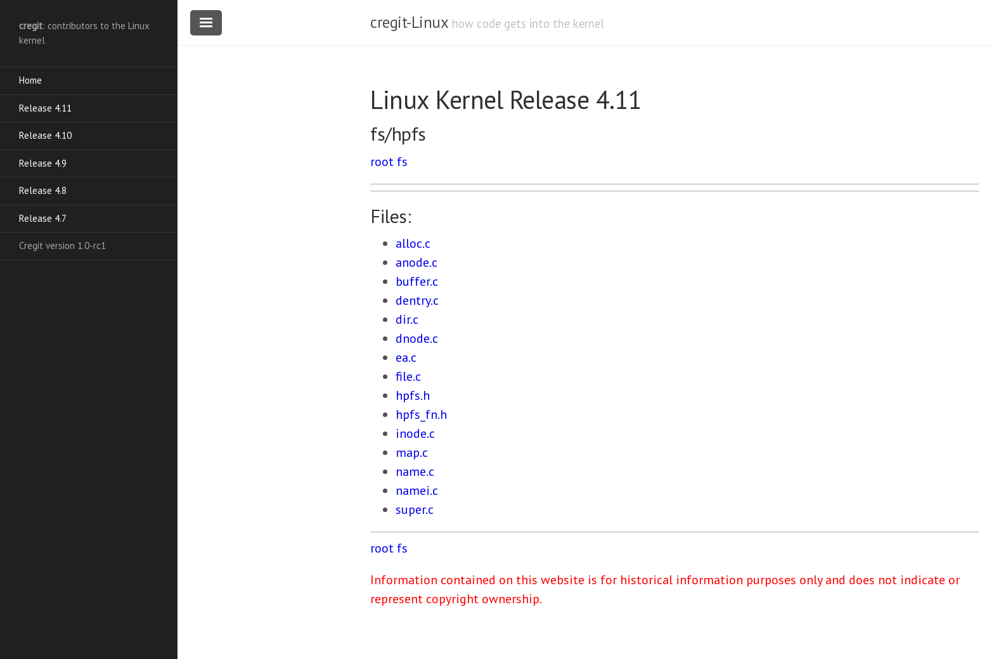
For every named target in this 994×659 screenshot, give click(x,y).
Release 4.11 (45, 108)
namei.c (417, 490)
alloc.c (413, 243)
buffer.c (417, 281)
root (382, 161)
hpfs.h (413, 395)
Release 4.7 (43, 218)
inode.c (415, 433)
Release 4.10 (45, 135)
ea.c (406, 357)
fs (402, 161)
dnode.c (417, 338)
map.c (412, 452)
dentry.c (417, 300)
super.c (415, 509)
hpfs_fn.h (421, 414)
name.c (415, 471)
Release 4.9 (43, 163)
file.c (408, 376)
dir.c (407, 319)
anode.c (416, 262)
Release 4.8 (43, 190)
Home (30, 80)
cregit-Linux (409, 22)
